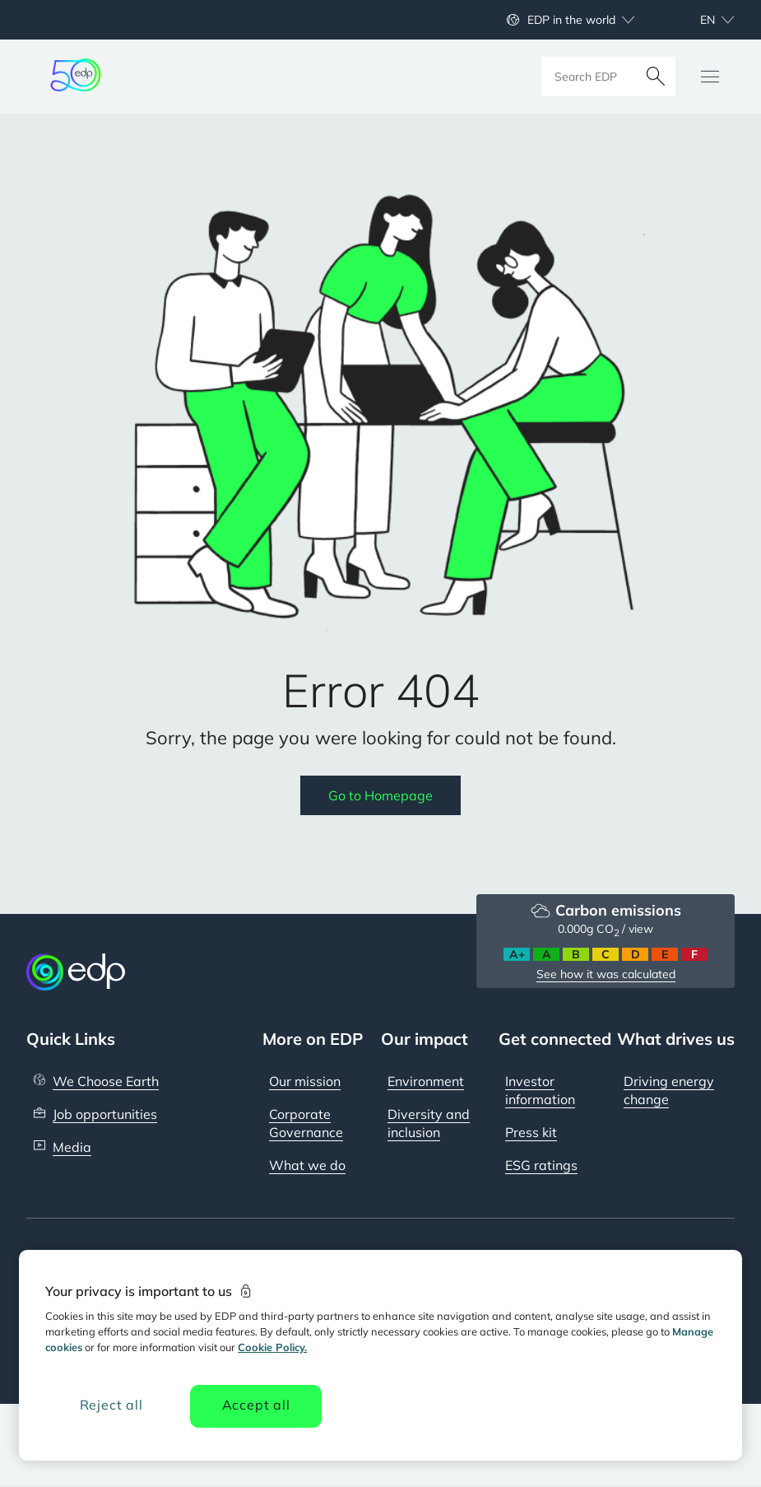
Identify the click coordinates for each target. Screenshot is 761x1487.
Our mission (305, 1081)
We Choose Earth (106, 1081)
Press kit (531, 1132)
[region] (380, 1355)
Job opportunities (105, 1114)
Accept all (256, 1404)
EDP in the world (571, 19)
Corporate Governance (306, 1123)
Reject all (111, 1404)
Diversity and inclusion (428, 1123)
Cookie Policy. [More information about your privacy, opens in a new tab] (272, 1347)
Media (72, 1147)
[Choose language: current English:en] (699, 20)
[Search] (655, 76)
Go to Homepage (380, 795)
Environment (425, 1081)
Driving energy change (669, 1090)
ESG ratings (541, 1165)
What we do (307, 1165)
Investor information (540, 1090)
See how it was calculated (605, 974)
